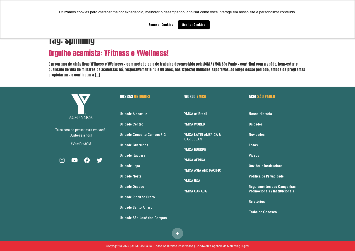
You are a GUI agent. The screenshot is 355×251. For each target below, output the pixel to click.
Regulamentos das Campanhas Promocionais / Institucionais (272, 189)
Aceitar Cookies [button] (193, 24)
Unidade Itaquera (132, 155)
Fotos (253, 145)
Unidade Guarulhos (134, 145)
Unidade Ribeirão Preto (137, 197)
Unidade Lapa (130, 166)
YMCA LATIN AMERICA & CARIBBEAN (202, 137)
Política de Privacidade (266, 176)
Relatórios (257, 201)
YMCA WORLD (194, 124)
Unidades (256, 124)
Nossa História (260, 114)
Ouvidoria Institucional (266, 166)
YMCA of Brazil (195, 114)
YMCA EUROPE (195, 149)
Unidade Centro (131, 124)
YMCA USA (192, 181)
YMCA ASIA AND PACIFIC (202, 170)
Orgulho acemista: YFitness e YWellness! (108, 53)
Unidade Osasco (132, 187)
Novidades (257, 135)
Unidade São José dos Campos (143, 218)
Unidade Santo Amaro (136, 207)
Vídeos (254, 155)
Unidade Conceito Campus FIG (143, 135)
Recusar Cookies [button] (161, 24)
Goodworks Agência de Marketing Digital (222, 246)
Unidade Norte (131, 176)
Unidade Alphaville (133, 114)
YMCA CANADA (195, 191)
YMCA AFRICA (194, 160)
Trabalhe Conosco (263, 212)
